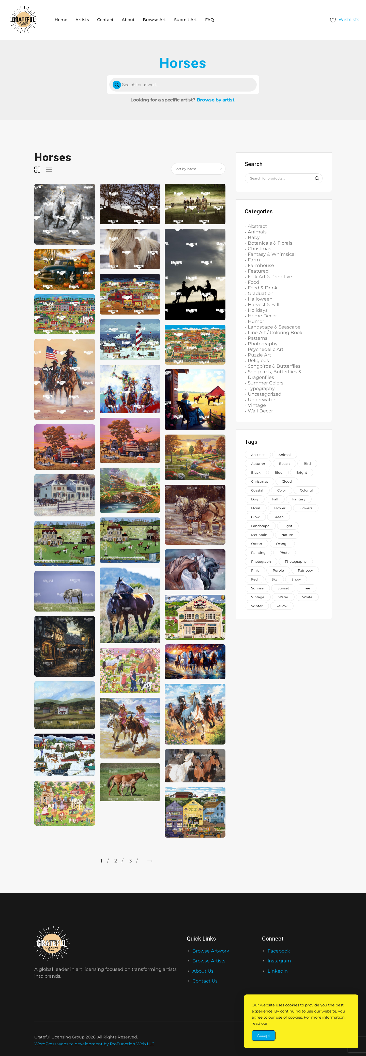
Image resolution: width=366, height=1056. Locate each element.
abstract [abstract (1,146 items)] (258, 455)
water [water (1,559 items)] (283, 597)
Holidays (258, 310)
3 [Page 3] (130, 860)
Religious (258, 360)
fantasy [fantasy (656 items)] (298, 499)
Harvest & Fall (263, 304)
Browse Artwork (210, 951)
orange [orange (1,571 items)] (282, 544)
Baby (254, 237)
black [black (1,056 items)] (256, 472)
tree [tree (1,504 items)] (306, 588)
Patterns (257, 338)
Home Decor (262, 316)
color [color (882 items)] (281, 490)
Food (253, 282)
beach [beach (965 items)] (284, 464)
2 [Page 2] (115, 860)
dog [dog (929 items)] (254, 499)
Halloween (260, 299)
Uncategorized (264, 394)
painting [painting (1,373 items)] (258, 553)
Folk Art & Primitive (270, 276)
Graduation (260, 293)
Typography (261, 388)
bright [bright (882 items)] (301, 472)
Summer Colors (265, 383)
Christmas (259, 248)
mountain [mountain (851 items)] (259, 535)
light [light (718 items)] (287, 526)
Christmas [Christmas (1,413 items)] (259, 481)
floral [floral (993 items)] (255, 508)
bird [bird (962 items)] (307, 464)
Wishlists (349, 19)
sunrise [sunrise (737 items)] (257, 588)
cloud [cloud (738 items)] (287, 481)
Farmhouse (261, 265)
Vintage (257, 405)
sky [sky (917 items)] (275, 579)
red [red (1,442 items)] (254, 579)
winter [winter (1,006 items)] (257, 606)
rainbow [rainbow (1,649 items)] (305, 570)
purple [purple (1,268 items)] (278, 570)
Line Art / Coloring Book (275, 332)
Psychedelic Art (265, 349)
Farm (254, 260)
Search (314, 178)
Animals (257, 232)
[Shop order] (198, 169)
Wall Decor (260, 411)
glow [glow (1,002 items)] (255, 517)
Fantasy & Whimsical (272, 254)
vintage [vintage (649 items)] (257, 597)
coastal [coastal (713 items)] (257, 490)
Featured (258, 271)
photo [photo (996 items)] (284, 553)
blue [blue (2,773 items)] (278, 472)
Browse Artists (208, 961)
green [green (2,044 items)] (278, 517)
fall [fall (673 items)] (275, 499)
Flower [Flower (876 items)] (279, 508)
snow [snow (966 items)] (296, 579)
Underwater (261, 400)
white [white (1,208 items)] (307, 597)
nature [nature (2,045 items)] (287, 535)
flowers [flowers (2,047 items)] (305, 508)
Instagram (279, 961)
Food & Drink (263, 288)
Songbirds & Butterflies (274, 366)
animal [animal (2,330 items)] (285, 455)
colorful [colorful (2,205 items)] (306, 490)
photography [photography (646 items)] (296, 561)
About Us (203, 971)
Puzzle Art (259, 355)
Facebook (279, 951)
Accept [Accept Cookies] (263, 1035)
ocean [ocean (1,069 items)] (256, 544)
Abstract (257, 226)
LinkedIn (278, 971)
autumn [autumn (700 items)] (258, 464)
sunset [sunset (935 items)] (283, 588)
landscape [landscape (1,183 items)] (260, 526)
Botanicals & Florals (270, 243)
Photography (263, 344)
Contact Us (205, 981)
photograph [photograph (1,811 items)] (261, 561)
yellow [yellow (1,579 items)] (282, 606)
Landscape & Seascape (274, 327)
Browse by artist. (216, 100)
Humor (256, 321)
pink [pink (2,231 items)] (255, 570)
